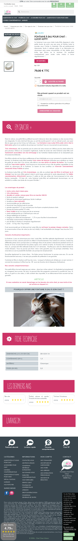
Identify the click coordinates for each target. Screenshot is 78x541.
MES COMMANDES (46, 460)
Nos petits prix (9, 484)
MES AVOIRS (44, 468)
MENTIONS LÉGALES (28, 463)
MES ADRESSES (45, 470)
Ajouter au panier (54, 81)
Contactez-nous (9, 4)
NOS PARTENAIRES (27, 480)
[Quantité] (36, 81)
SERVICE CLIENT (27, 482)
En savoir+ (41, 61)
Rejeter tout (69, 534)
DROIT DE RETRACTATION (29, 492)
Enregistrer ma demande (50, 111)
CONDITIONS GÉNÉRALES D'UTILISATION (26, 468)
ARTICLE (39, 279)
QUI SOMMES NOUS (28, 472)
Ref (35, 65)
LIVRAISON (25, 490)
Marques (7, 482)
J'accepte (68, 538)
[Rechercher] (45, 12)
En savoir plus (68, 527)
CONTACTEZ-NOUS (28, 460)
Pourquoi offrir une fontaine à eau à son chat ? (39, 289)
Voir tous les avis (8, 536)
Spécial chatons (9, 479)
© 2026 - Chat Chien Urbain (39, 538)
